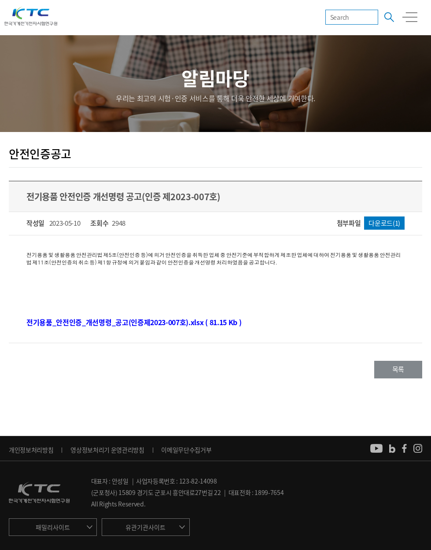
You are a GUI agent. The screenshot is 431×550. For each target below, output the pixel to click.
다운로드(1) (384, 223)
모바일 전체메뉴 (409, 17)
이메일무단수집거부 (186, 449)
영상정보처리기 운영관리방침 (107, 449)
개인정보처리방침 (31, 449)
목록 (398, 369)
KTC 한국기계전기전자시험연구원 (30, 17)
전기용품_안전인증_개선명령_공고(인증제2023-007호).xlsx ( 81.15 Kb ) (133, 322)
